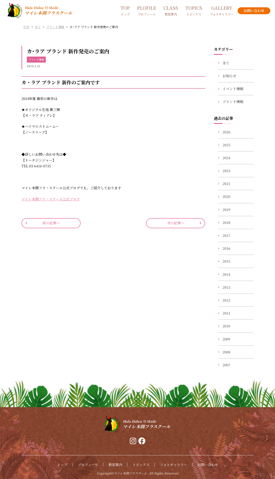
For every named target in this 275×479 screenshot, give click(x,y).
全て (226, 62)
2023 (226, 170)
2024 (226, 157)
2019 (226, 209)
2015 (226, 261)
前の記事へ (51, 222)
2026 (226, 131)
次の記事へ (175, 222)
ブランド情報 (36, 59)
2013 (226, 287)
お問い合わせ (207, 464)
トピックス (141, 464)
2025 (226, 144)
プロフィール (88, 464)
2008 (226, 352)
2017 (226, 235)
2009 (226, 339)
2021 (226, 183)
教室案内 (115, 464)
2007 (226, 364)
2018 (226, 222)
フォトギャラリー (173, 464)
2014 (226, 274)
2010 (226, 325)
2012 (226, 300)
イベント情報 (233, 88)
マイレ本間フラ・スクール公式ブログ (50, 199)
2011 (226, 313)
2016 (226, 248)
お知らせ (229, 75)
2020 (226, 196)
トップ (62, 464)
